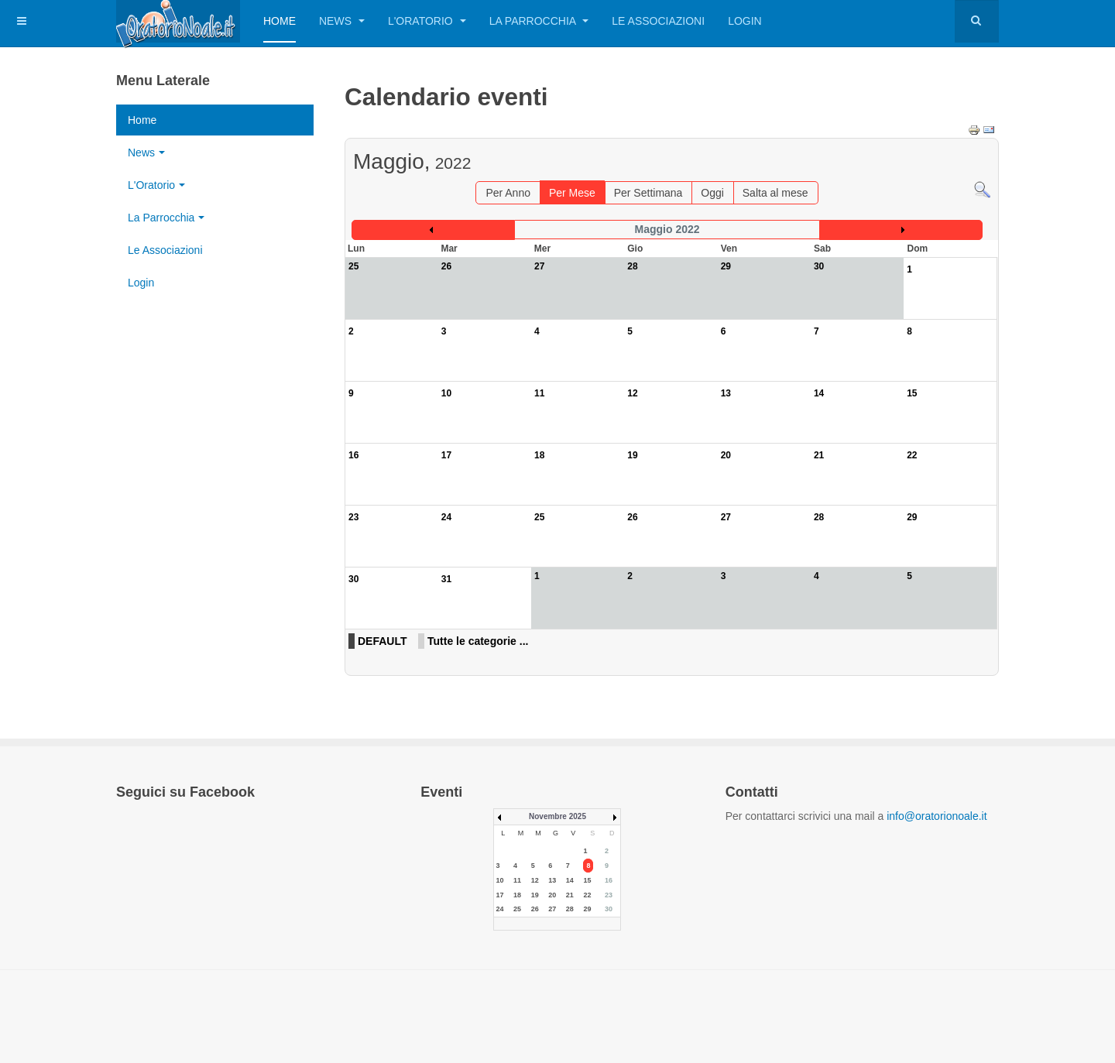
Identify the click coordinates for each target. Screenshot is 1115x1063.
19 (632, 455)
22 (912, 455)
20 (726, 455)
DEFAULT (382, 641)
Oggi (712, 193)
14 (819, 393)
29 (912, 517)
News (342, 21)
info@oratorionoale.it (936, 816)
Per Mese (572, 193)
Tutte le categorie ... (477, 641)
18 (539, 455)
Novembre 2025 (557, 816)
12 (632, 393)
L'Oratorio (427, 21)
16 (353, 455)
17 (446, 455)
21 (819, 455)
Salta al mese (775, 193)
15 (912, 393)
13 (726, 393)
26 (632, 517)
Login (745, 21)
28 (819, 517)
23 (353, 517)
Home (279, 21)
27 (726, 517)
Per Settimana (648, 193)
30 (353, 579)
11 (539, 393)
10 (446, 393)
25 (539, 517)
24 (446, 517)
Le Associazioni (658, 21)
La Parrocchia (539, 21)
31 (446, 579)
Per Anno (507, 193)
